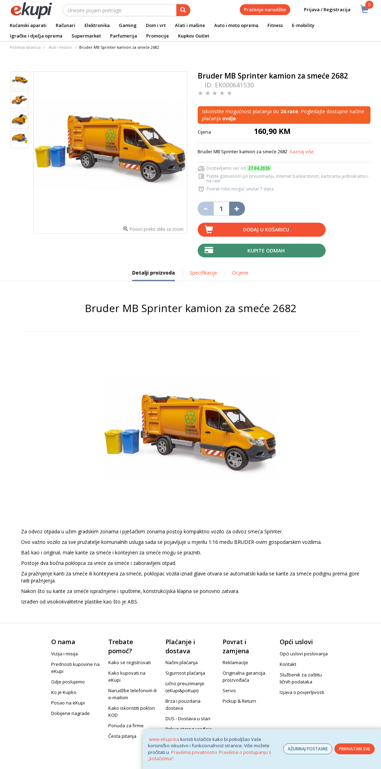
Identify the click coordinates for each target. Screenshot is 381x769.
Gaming (128, 25)
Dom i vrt (156, 25)
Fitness (275, 25)
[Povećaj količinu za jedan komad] (237, 209)
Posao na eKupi (68, 703)
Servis (229, 690)
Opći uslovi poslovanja (304, 653)
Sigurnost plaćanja (185, 673)
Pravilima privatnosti (193, 752)
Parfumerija (123, 36)
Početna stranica (25, 47)
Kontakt (288, 664)
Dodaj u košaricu (266, 229)
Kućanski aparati (28, 25)
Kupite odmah (266, 250)
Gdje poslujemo (68, 682)
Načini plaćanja (181, 662)
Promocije (157, 36)
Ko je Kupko (63, 692)
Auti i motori (60, 47)
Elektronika (97, 25)
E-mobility (303, 25)
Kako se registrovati (129, 662)
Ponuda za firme (126, 725)
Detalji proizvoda (153, 275)
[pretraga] (183, 10)
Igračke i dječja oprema (36, 36)
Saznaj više (302, 151)
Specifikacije (203, 272)
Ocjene (240, 272)
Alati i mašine (190, 25)
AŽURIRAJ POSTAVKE (308, 749)
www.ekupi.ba (164, 739)
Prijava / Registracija (322, 9)
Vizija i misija (64, 653)
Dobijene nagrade (70, 713)
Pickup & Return (239, 701)
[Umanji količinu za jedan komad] (205, 209)
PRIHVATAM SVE (354, 749)
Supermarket (86, 36)
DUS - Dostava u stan (187, 718)
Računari (65, 25)
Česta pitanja (122, 736)
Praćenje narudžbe (265, 9)
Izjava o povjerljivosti (302, 692)
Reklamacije (235, 662)
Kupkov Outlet (193, 36)
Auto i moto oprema (236, 25)
